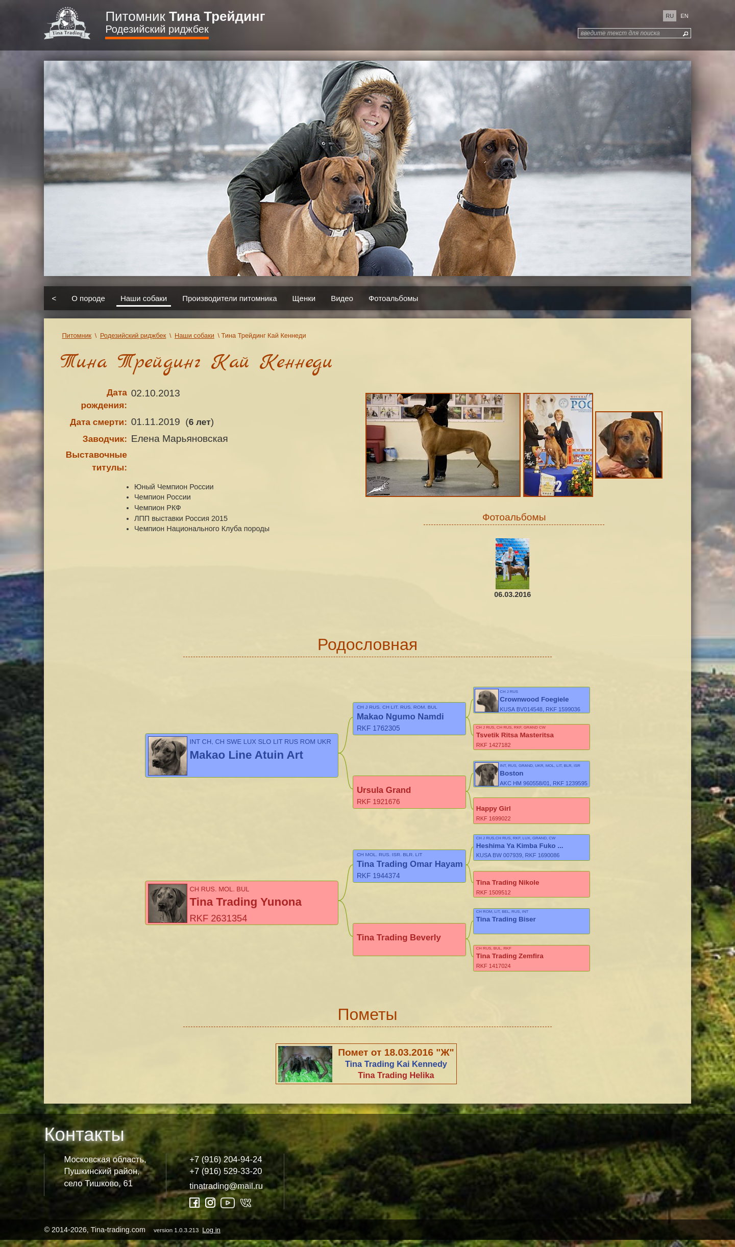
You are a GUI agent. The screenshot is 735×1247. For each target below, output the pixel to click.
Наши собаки (143, 298)
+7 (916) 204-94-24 (225, 1166)
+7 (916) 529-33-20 (225, 1178)
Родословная (367, 644)
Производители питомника (229, 298)
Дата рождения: (104, 398)
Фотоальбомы (393, 298)
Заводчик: (105, 439)
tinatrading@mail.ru (226, 1193)
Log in (211, 1236)
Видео (342, 298)
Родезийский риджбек (156, 29)
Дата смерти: (98, 422)
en (684, 16)
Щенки (304, 298)
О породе (88, 298)
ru (670, 16)
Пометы (367, 1021)
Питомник (185, 16)
